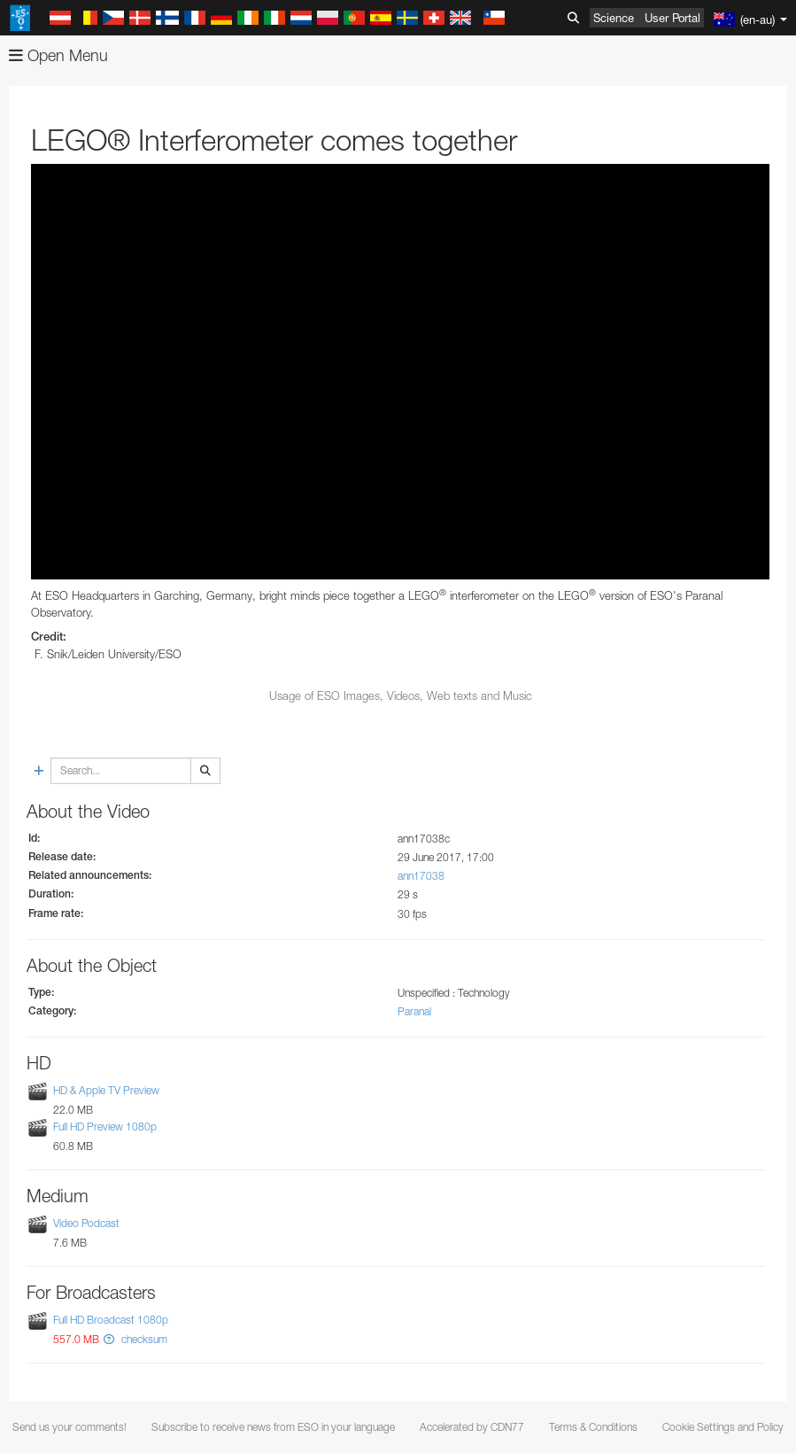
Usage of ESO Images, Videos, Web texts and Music (400, 695)
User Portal (672, 18)
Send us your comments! (69, 1427)
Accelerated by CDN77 (472, 1427)
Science (613, 18)
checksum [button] (143, 1339)
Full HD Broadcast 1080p (110, 1319)
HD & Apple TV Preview (106, 1090)
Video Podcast (86, 1223)
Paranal (414, 1011)
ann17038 (421, 875)
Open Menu (58, 55)
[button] (109, 1339)
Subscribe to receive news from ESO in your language (273, 1427)
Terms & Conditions (593, 1427)
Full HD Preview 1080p (105, 1126)
